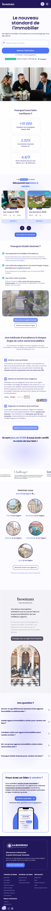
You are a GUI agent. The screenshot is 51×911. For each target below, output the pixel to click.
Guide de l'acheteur (24, 882)
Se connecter (7, 895)
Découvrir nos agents (18, 261)
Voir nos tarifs (15, 285)
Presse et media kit (39, 882)
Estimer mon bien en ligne (25, 324)
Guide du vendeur (9, 885)
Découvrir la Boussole (15, 865)
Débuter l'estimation (25, 50)
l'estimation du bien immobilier (17, 788)
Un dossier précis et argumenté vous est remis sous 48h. (24, 369)
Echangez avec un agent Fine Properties (27, 639)
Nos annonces (23, 877)
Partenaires (37, 877)
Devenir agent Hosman (40, 888)
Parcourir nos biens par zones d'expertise (25, 571)
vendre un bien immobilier (27, 783)
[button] (4, 908)
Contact (6, 901)
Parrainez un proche (9, 893)
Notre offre (6, 877)
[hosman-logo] (8, 4)
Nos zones (6, 882)
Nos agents (7, 880)
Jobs (35, 885)
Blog (35, 880)
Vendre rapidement (9, 890)
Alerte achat (22, 880)
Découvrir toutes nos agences (25, 566)
